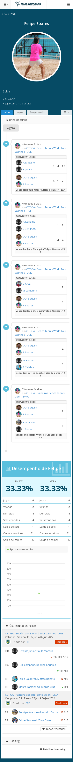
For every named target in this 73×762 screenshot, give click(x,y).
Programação (37, 112)
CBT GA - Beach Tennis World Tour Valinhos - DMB (34, 633)
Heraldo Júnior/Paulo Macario (36, 650)
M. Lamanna (30, 290)
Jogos (20, 112)
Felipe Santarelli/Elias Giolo (35, 720)
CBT (28, 642)
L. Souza (28, 429)
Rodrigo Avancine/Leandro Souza (38, 712)
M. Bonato (28, 360)
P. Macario (29, 162)
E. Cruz (27, 283)
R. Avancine (29, 422)
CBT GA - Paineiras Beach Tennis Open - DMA (31, 694)
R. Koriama (29, 221)
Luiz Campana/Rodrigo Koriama (37, 664)
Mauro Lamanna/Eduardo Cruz (37, 686)
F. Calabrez (29, 367)
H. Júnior (27, 169)
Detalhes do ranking (52, 749)
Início (4, 14)
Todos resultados (53, 729)
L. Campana (29, 228)
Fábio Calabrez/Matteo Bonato (37, 678)
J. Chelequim (30, 177)
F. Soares (28, 184)
